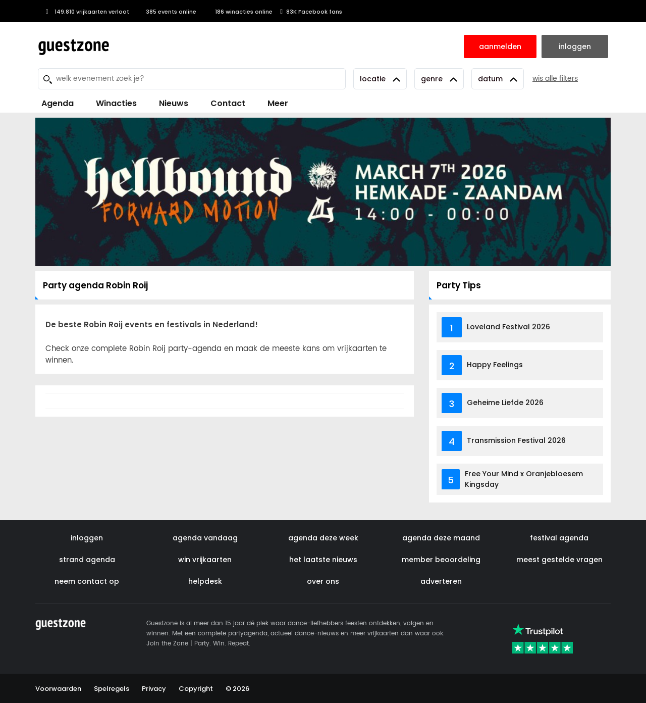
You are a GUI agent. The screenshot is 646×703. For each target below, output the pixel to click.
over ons (323, 581)
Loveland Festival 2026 (508, 327)
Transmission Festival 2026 (516, 440)
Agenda (57, 103)
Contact (227, 103)
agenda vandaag (205, 538)
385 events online (166, 12)
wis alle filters (555, 78)
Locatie (380, 79)
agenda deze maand (441, 538)
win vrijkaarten (205, 560)
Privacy (154, 688)
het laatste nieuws (323, 560)
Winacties (116, 103)
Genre (439, 79)
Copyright (196, 688)
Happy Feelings (495, 365)
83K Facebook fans (311, 12)
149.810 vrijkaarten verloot (86, 12)
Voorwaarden (58, 688)
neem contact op (87, 581)
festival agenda (559, 538)
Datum (497, 79)
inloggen (87, 538)
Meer (277, 103)
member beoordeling (441, 560)
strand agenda (87, 560)
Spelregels (111, 688)
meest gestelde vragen (559, 560)
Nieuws (173, 103)
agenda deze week (323, 538)
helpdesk (205, 581)
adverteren (441, 581)
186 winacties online (238, 12)
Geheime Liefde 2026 (505, 402)
